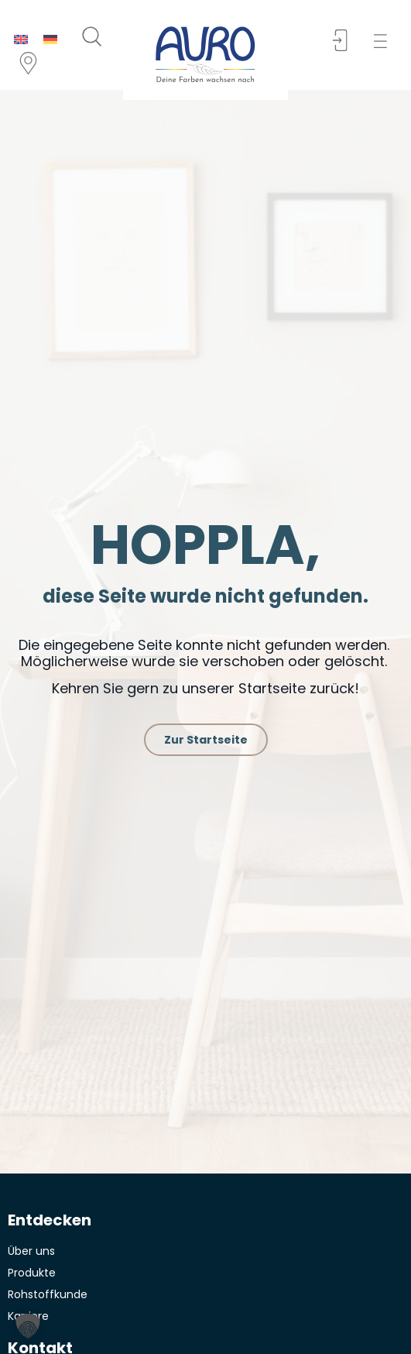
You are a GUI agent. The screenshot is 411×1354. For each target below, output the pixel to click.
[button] (385, 41)
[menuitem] (21, 39)
